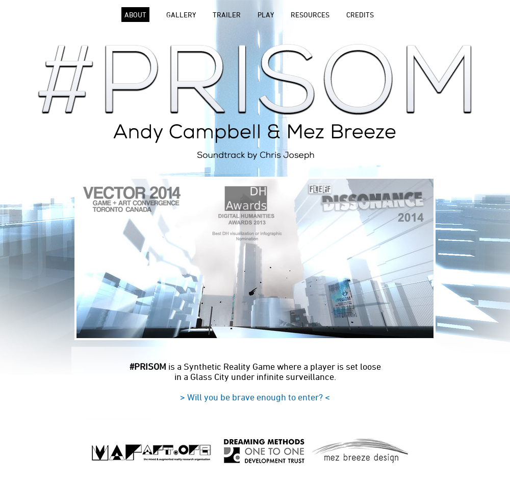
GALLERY (181, 14)
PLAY (266, 14)
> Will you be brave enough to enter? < (255, 397)
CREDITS (360, 14)
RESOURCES (310, 14)
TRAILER (227, 14)
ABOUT (135, 14)
